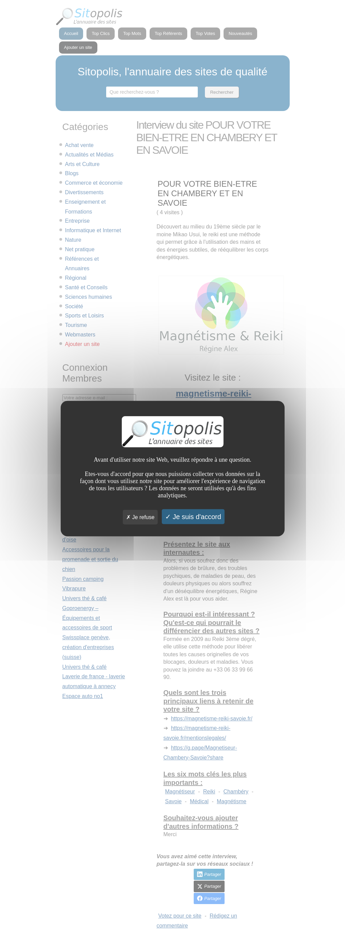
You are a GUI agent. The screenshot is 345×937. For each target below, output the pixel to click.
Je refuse (140, 517)
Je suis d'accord (193, 516)
